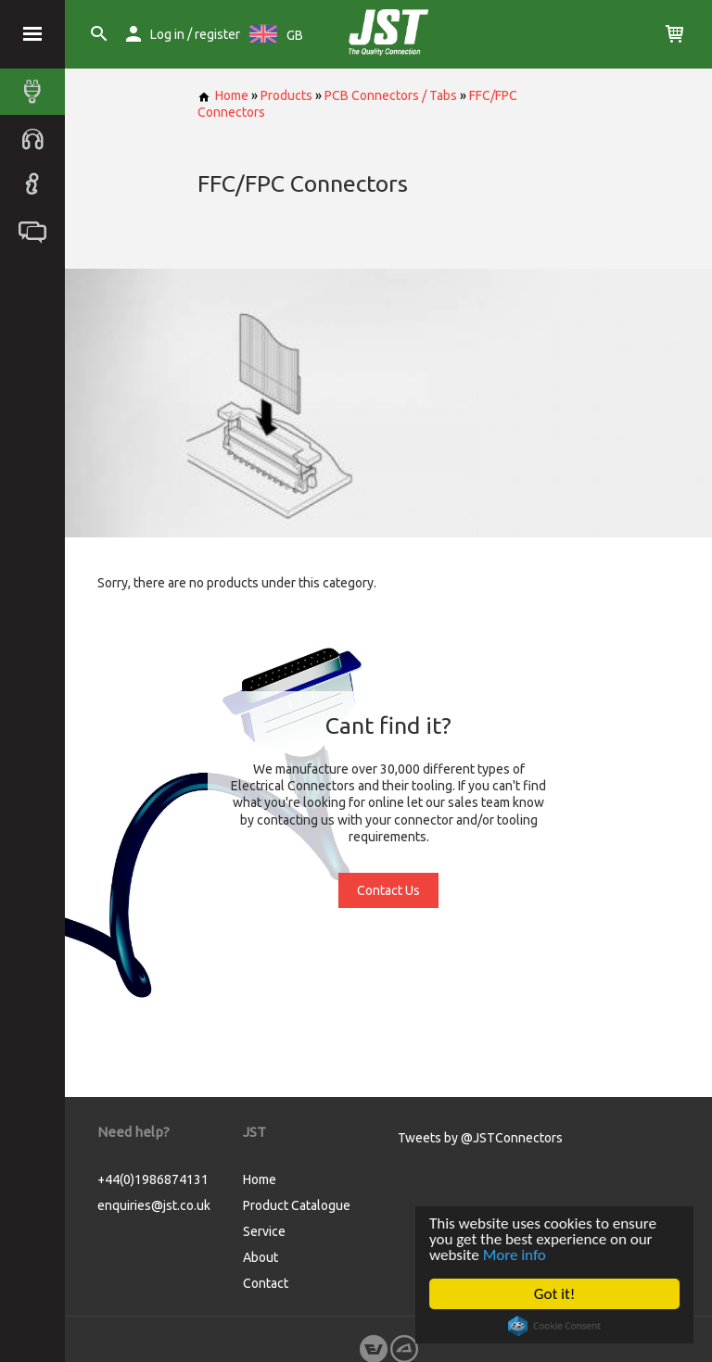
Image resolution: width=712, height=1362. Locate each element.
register (217, 34)
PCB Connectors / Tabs (390, 95)
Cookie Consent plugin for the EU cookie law (554, 1326)
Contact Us (388, 890)
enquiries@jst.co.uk (153, 1205)
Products (286, 95)
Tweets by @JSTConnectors (480, 1137)
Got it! (554, 1294)
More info (514, 1255)
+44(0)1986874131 (153, 1179)
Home (222, 95)
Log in (167, 34)
